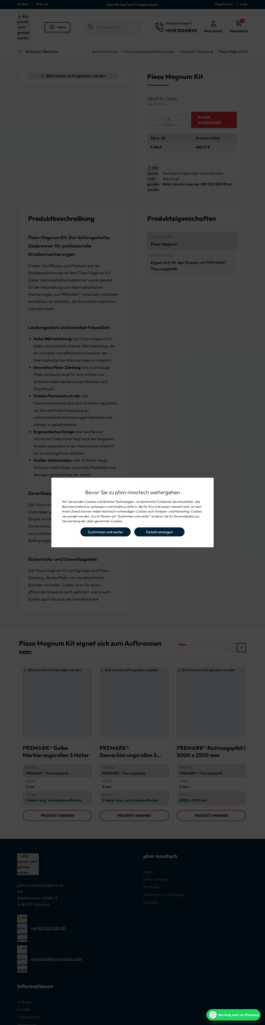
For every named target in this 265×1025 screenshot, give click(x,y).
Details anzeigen (159, 532)
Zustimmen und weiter (105, 532)
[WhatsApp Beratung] (233, 1014)
